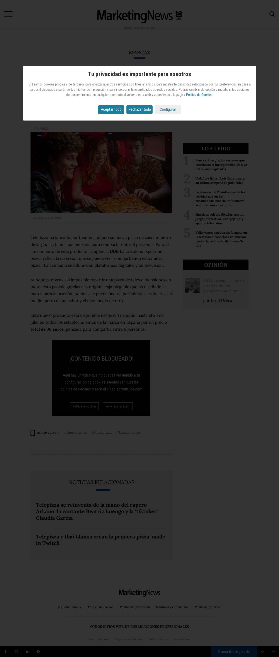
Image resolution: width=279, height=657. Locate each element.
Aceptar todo (111, 109)
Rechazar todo (139, 109)
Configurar (168, 109)
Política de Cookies (199, 95)
